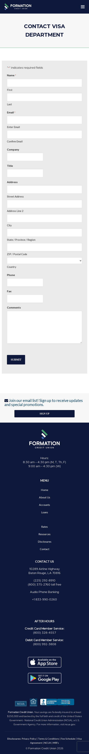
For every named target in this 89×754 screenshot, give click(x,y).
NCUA (47, 742)
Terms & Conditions (48, 738)
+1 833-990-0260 (44, 599)
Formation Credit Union (42, 748)
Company (13, 149)
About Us (44, 497)
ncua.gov (70, 724)
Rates (44, 526)
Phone (11, 274)
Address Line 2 (15, 210)
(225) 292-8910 (44, 580)
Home (44, 489)
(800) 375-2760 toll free (44, 584)
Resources (44, 534)
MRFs (56, 742)
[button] (83, 6)
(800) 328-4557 (44, 632)
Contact (44, 549)
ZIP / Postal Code (17, 254)
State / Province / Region (21, 239)
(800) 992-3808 (44, 644)
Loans (44, 512)
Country (11, 266)
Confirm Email (15, 141)
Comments (14, 307)
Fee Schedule (68, 738)
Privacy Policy (29, 738)
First (9, 89)
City (9, 225)
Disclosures (44, 541)
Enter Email (13, 126)
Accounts (44, 504)
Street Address (15, 196)
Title (10, 165)
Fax (9, 291)
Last (9, 104)
